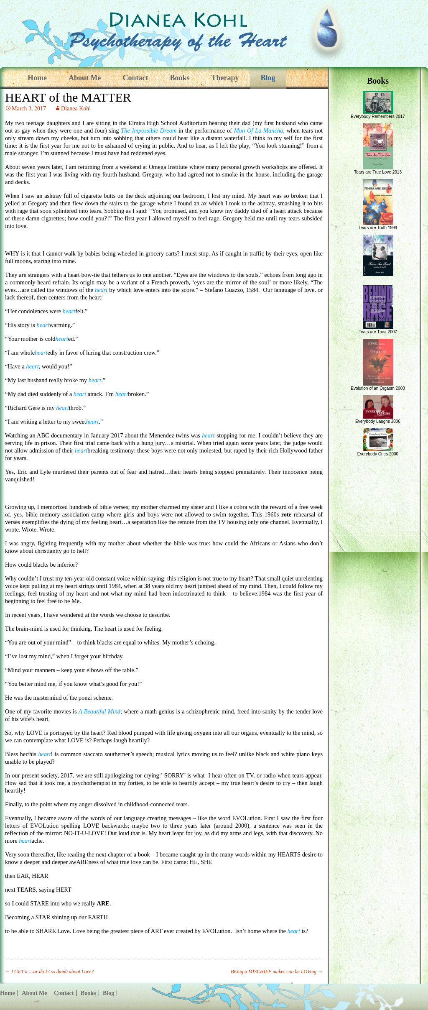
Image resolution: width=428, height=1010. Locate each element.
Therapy (225, 78)
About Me (85, 78)
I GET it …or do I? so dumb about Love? (49, 971)
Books (179, 78)
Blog (268, 78)
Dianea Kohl (76, 108)
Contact (135, 78)
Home (37, 78)
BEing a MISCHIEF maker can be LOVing (277, 971)
